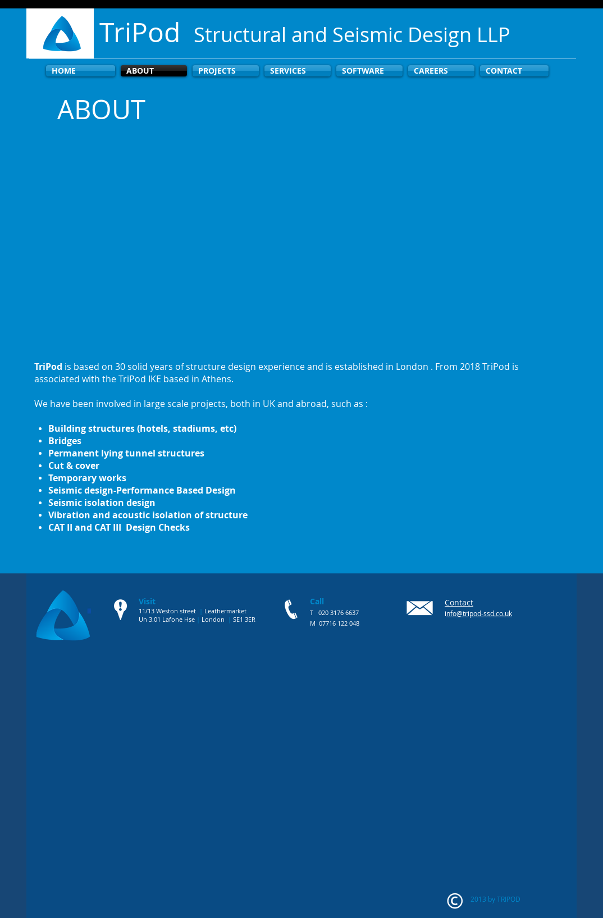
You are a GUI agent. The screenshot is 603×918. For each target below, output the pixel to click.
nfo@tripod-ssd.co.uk (479, 613)
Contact (459, 602)
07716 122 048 (339, 623)
